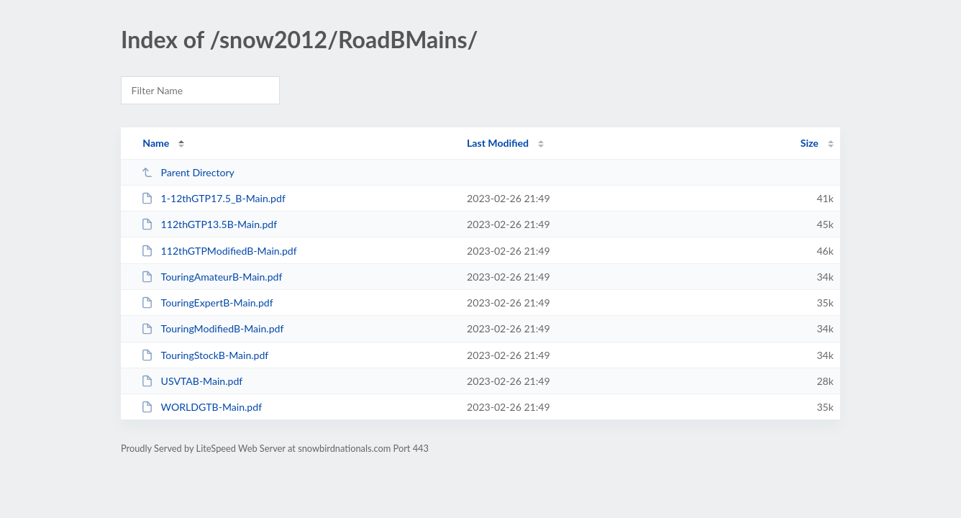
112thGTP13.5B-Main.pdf (209, 224)
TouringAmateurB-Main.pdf (211, 277)
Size (810, 143)
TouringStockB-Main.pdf (204, 355)
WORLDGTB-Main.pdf (201, 407)
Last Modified (498, 143)
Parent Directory (187, 172)
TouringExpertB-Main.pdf (207, 302)
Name (155, 143)
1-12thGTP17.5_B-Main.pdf (213, 198)
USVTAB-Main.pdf (191, 381)
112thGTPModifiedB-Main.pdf (219, 251)
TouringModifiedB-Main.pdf (212, 328)
